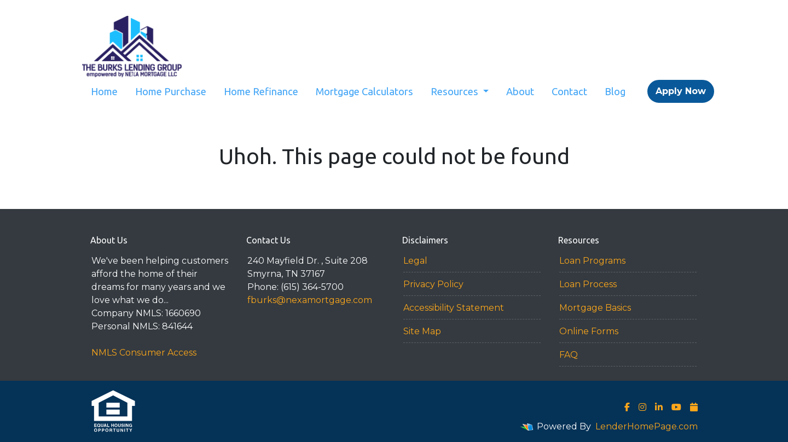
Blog (615, 91)
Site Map (422, 331)
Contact (569, 91)
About (520, 91)
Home (104, 91)
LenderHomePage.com (646, 426)
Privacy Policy (433, 284)
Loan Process (588, 284)
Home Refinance (261, 91)
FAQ (568, 355)
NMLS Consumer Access (143, 352)
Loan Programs (592, 260)
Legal (415, 260)
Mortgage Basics (595, 308)
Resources (455, 91)
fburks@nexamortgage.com (309, 300)
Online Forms (588, 331)
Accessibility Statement (453, 308)
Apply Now (681, 91)
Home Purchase (170, 91)
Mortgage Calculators (364, 91)
